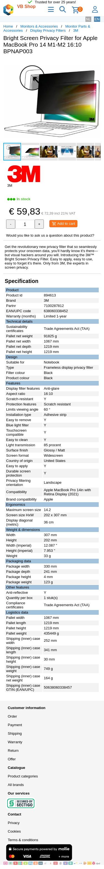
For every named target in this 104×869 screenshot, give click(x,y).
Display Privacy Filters (48, 30)
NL (88, 19)
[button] (95, 64)
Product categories (23, 776)
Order (12, 716)
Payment (15, 725)
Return (13, 750)
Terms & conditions (23, 840)
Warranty (15, 742)
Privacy (14, 823)
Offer (12, 759)
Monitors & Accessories (39, 26)
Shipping (15, 733)
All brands (16, 785)
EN (97, 19)
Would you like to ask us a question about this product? (50, 235)
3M (75, 30)
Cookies (14, 831)
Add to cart (63, 223)
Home (8, 26)
